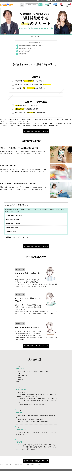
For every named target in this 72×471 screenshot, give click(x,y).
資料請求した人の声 (24, 51)
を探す (55, 4)
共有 (22, 4)
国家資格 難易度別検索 (12, 228)
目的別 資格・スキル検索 (13, 220)
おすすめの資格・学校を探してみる (35, 132)
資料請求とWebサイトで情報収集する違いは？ (32, 45)
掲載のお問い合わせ (68, 0)
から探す (48, 4)
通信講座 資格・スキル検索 (13, 224)
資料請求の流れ (23, 54)
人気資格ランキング (11, 233)
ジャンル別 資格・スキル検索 (14, 216)
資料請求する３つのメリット (27, 48)
